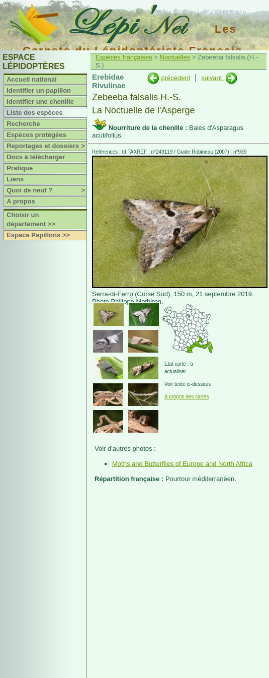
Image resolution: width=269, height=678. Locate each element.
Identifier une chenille (40, 101)
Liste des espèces (34, 112)
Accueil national (32, 79)
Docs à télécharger (36, 157)
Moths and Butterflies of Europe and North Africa (182, 463)
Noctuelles (175, 57)
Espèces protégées (36, 135)
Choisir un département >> (31, 219)
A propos (21, 201)
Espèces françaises (124, 57)
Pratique (20, 168)
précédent (175, 78)
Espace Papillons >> (38, 235)
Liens (15, 179)
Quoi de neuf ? (46, 190)
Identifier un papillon (39, 90)
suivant (212, 78)
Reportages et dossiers (46, 146)
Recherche (23, 123)
